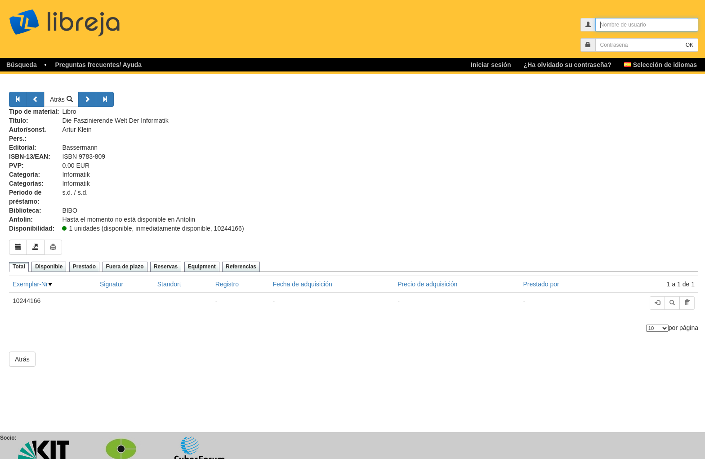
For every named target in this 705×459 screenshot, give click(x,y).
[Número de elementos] (657, 328)
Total (19, 266)
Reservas (166, 266)
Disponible (48, 266)
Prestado (84, 266)
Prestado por (541, 284)
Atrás (61, 99)
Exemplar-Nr (30, 284)
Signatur (111, 284)
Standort (169, 284)
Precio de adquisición (427, 284)
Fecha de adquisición (302, 284)
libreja (81, 19)
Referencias (241, 266)
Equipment (202, 266)
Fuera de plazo (125, 266)
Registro (227, 284)
